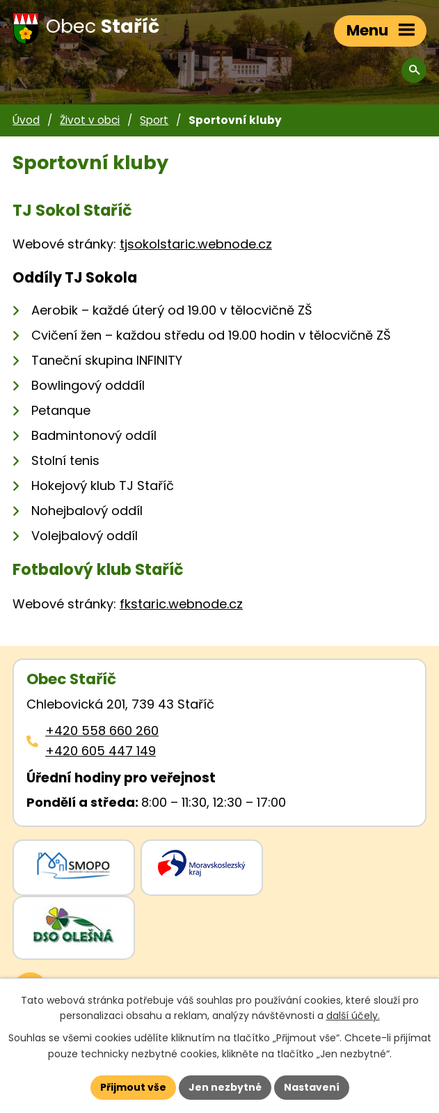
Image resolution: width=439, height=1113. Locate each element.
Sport (154, 120)
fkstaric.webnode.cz (181, 604)
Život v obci (90, 120)
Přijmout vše (133, 1087)
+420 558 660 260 (102, 730)
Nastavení (312, 1087)
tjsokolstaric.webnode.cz (196, 244)
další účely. (353, 1016)
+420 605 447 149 (100, 750)
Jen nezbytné (225, 1087)
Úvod (26, 120)
